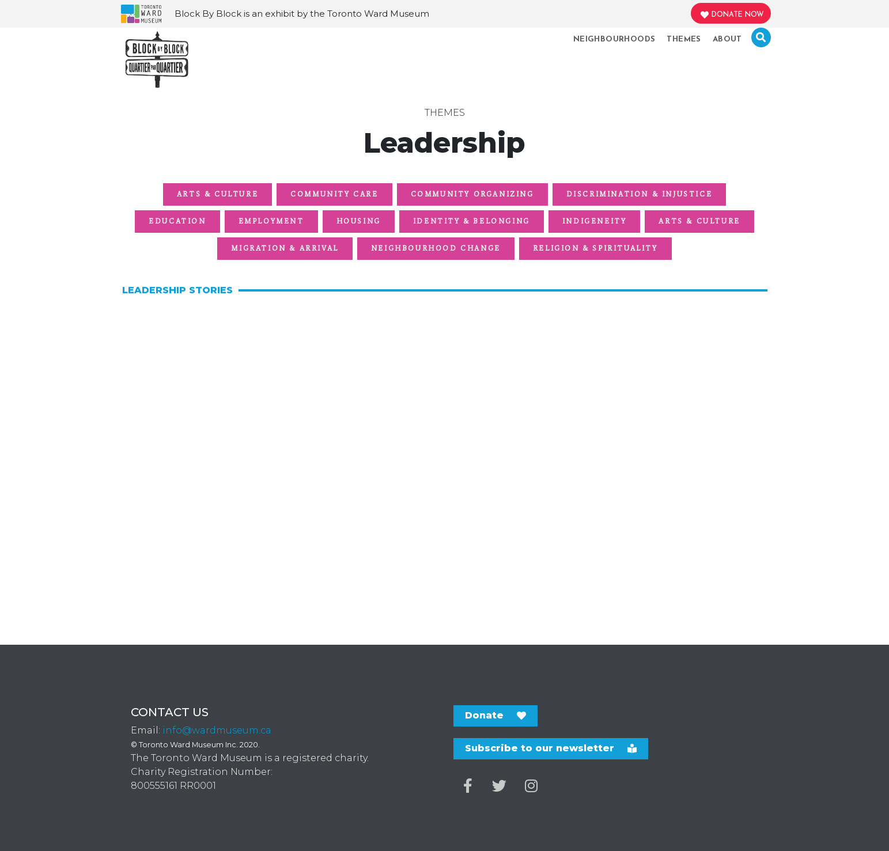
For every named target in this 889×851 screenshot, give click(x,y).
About (727, 39)
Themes (684, 39)
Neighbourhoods (614, 39)
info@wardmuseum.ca (216, 730)
